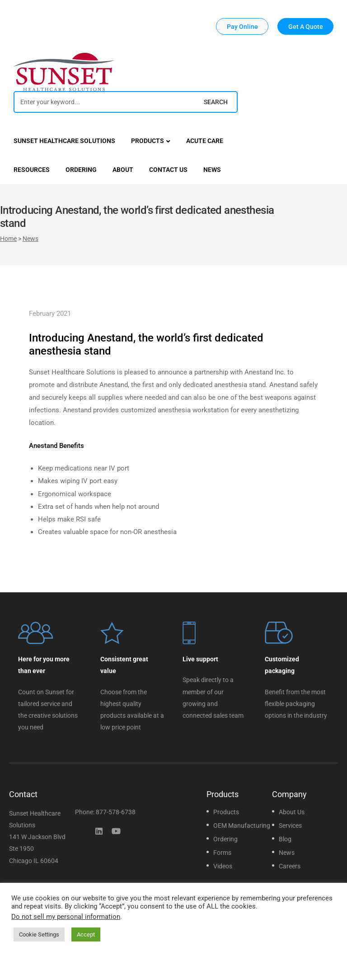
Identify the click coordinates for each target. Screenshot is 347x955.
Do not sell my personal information (65, 917)
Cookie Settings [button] (39, 934)
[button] (242, 26)
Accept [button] (86, 934)
